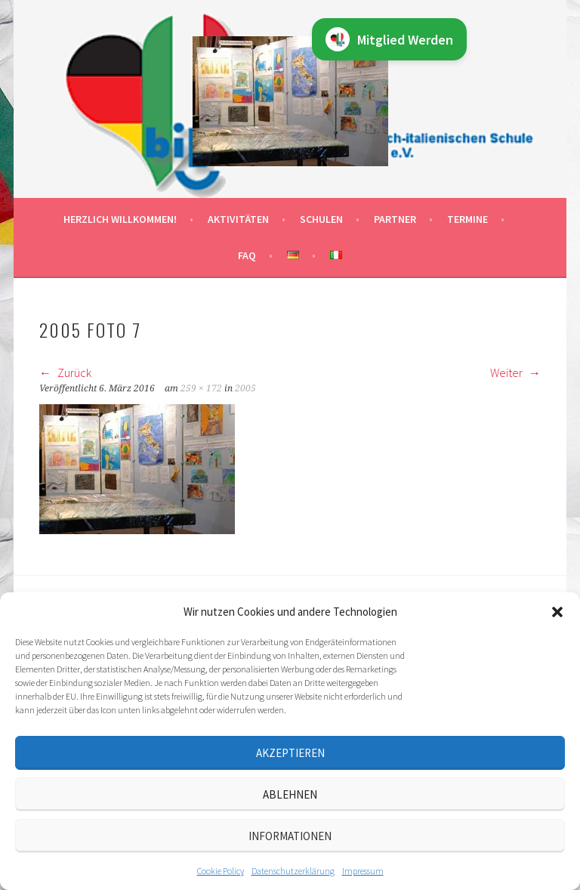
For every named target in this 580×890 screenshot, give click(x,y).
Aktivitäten (238, 219)
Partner (395, 219)
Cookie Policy (220, 870)
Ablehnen (290, 794)
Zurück (65, 372)
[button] (557, 612)
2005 (245, 388)
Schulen (321, 219)
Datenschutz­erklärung (293, 870)
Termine (467, 219)
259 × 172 (201, 388)
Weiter (515, 372)
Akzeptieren (290, 753)
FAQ (247, 255)
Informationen (290, 836)
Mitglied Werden (389, 39)
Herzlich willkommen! (120, 219)
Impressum (363, 870)
